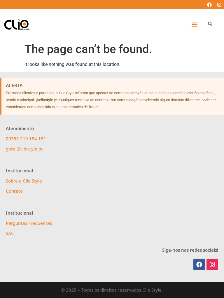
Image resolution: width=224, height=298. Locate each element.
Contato (14, 191)
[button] (194, 24)
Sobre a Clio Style (24, 181)
